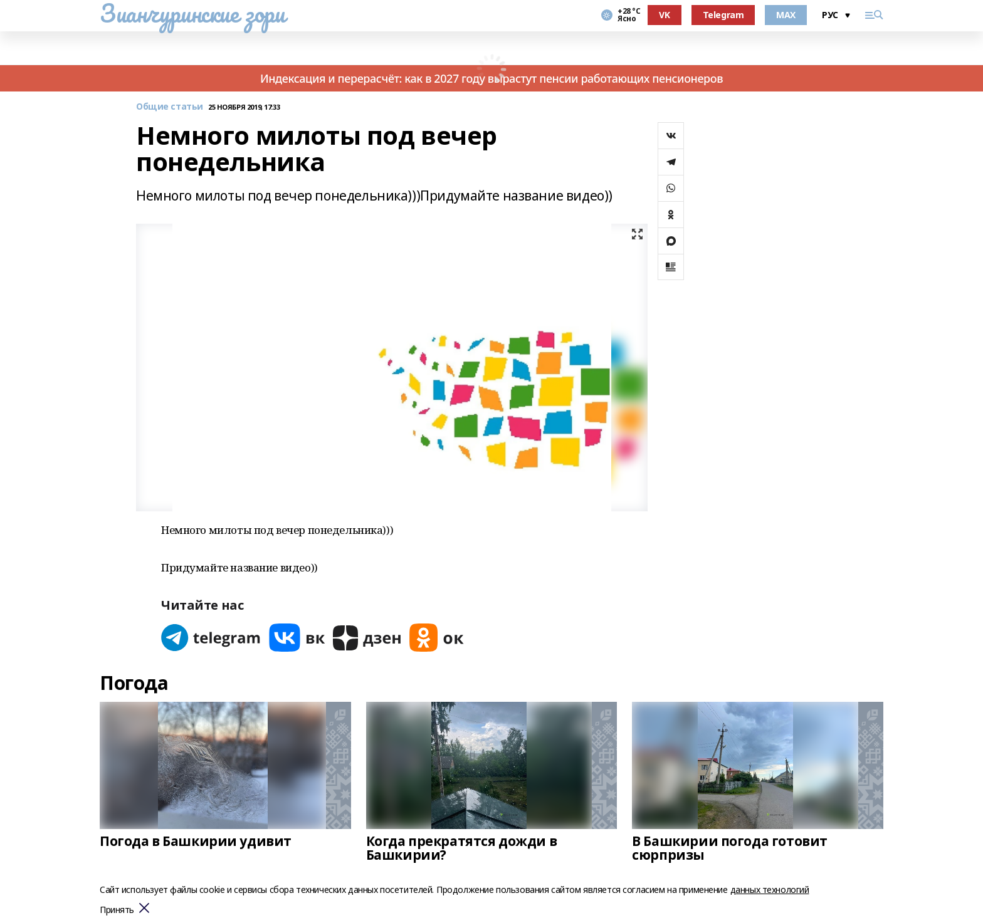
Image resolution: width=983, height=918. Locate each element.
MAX (786, 15)
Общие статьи (169, 107)
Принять (117, 910)
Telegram (723, 15)
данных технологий (769, 889)
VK (664, 15)
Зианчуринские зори (192, 13)
